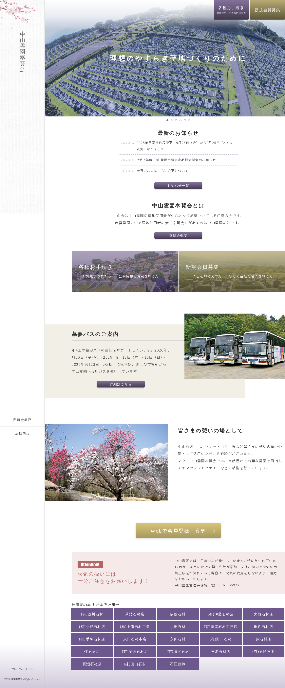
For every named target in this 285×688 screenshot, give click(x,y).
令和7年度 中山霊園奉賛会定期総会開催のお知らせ (176, 159)
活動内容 (22, 433)
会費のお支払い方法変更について (163, 170)
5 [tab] (186, 121)
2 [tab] (173, 121)
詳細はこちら (121, 384)
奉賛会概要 (22, 419)
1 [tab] (168, 121)
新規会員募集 (267, 9)
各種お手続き (231, 9)
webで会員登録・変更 (178, 530)
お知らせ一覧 (178, 185)
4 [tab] (181, 121)
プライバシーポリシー (22, 669)
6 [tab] (190, 121)
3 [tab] (177, 121)
